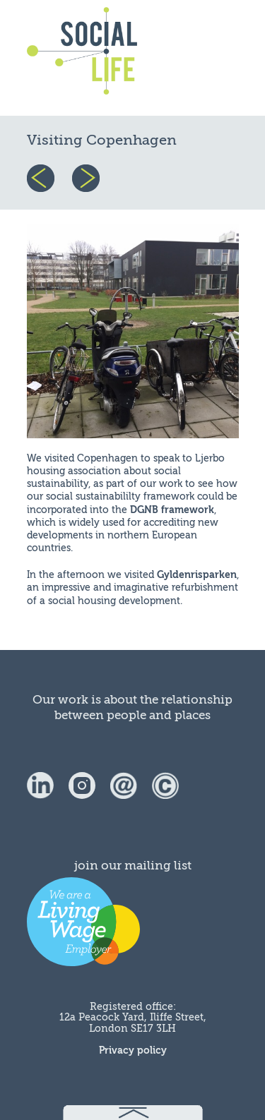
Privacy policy (133, 1050)
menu (205, 58)
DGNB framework (172, 510)
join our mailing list (133, 865)
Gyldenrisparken (197, 575)
